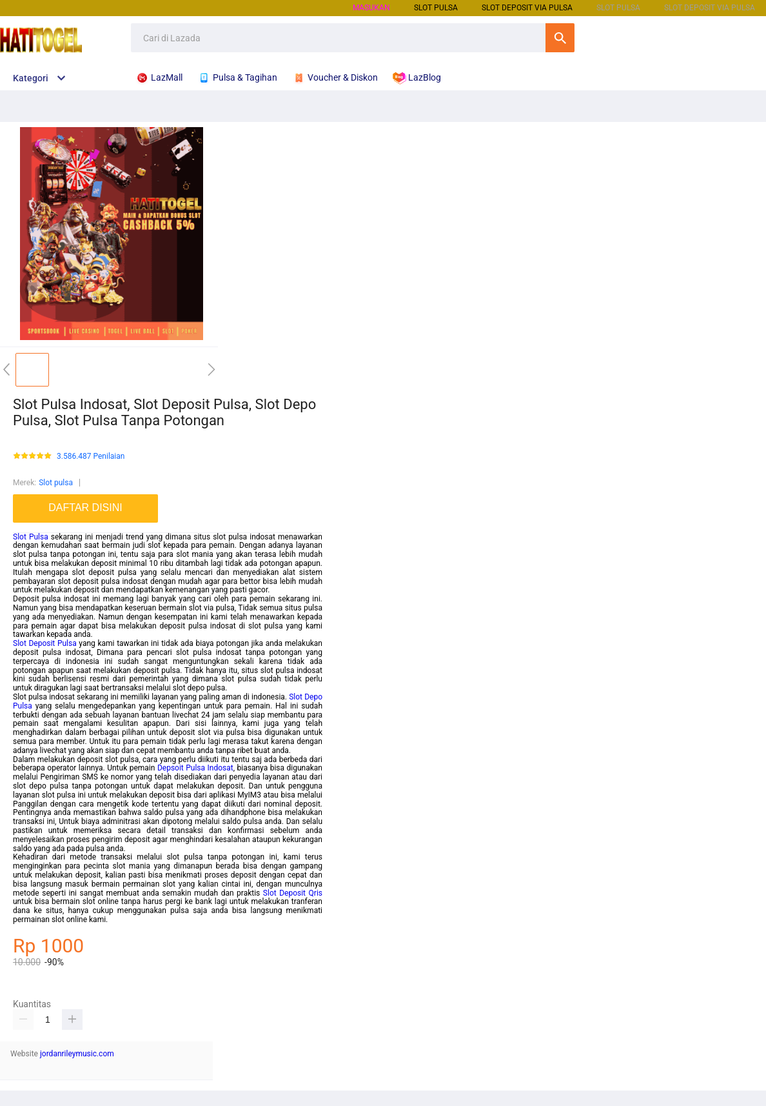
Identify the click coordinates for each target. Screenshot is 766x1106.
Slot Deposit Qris (292, 893)
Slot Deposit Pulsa (45, 643)
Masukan (371, 7)
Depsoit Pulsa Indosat (195, 767)
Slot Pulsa (30, 536)
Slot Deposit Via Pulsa (527, 7)
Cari (559, 37)
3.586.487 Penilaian (90, 456)
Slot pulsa (56, 482)
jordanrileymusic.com (77, 1053)
